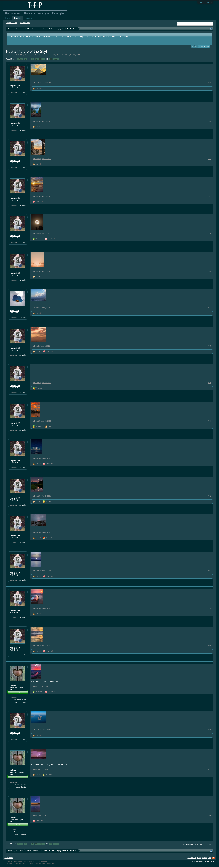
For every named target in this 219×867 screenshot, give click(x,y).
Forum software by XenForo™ (29, 861)
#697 (209, 686)
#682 (209, 121)
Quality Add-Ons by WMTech (29, 863)
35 (47, 59)
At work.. (23, 93)
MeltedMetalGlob (62, 55)
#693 (209, 532)
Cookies (194, 46)
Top (209, 858)
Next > (56, 59)
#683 (209, 159)
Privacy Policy (210, 861)
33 (40, 59)
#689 (209, 383)
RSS (213, 858)
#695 (209, 608)
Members (28, 18)
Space (23, 318)
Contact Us (191, 858)
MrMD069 (14, 310)
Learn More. (123, 36)
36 (51, 59)
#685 (209, 233)
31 (32, 59)
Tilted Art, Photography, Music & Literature (32, 55)
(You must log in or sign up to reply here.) (197, 844)
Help (199, 858)
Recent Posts (25, 23)
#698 (209, 730)
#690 (209, 421)
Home (7, 18)
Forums (17, 18)
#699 (209, 769)
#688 (209, 346)
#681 (209, 83)
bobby (13, 685)
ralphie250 (15, 86)
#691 (209, 458)
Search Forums (11, 23)
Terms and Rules (197, 861)
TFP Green (8, 858)
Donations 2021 (204, 46)
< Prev (20, 59)
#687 (209, 308)
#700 (209, 815)
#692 (209, 496)
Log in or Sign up (205, 2)
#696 (209, 646)
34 (43, 59)
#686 (209, 271)
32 (36, 59)
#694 (209, 571)
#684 (209, 196)
